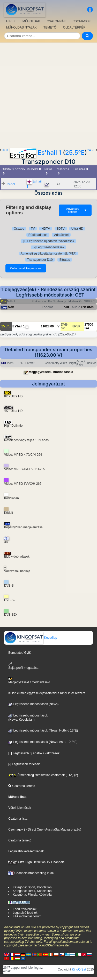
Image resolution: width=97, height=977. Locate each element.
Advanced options (76, 210)
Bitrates (64, 260)
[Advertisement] (48, 94)
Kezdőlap (30, 637)
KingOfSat (79, 969)
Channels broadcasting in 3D (31, 873)
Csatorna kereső (21, 786)
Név (11, 307)
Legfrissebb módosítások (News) (33, 704)
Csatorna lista (17, 818)
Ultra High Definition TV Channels (36, 862)
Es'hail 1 (49, 152)
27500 (89, 324)
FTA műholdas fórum (27, 916)
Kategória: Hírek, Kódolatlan (32, 891)
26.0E (6, 150)
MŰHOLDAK (31, 21)
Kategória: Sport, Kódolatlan (32, 887)
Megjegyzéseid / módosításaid (51, 372)
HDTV (45, 228)
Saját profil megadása (23, 666)
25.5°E (75, 152)
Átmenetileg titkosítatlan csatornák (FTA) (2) (43, 775)
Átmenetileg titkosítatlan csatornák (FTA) (49, 253)
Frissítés (87, 307)
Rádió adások (37, 235)
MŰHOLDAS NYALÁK (21, 27)
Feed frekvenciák (24, 909)
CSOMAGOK (81, 21)
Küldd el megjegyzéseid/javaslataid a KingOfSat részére (46, 693)
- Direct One (34, 829)
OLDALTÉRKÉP (74, 27)
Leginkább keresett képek (26, 851)
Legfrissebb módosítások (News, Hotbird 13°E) (43, 730)
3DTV (61, 228)
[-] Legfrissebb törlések (48, 247)
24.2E (91, 150)
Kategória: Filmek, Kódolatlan (33, 894)
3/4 (87, 328)
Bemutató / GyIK (19, 653)
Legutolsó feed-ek (25, 913)
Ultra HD (77, 228)
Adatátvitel (61, 235)
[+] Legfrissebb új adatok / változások (48, 241)
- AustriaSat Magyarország (61, 829)
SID (66, 307)
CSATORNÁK (56, 21)
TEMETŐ (49, 27)
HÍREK (11, 21)
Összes (19, 228)
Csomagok (15, 829)
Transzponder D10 (40, 260)
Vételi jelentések (19, 808)
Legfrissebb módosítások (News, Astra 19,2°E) (43, 742)
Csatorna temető (19, 840)
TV (33, 228)
